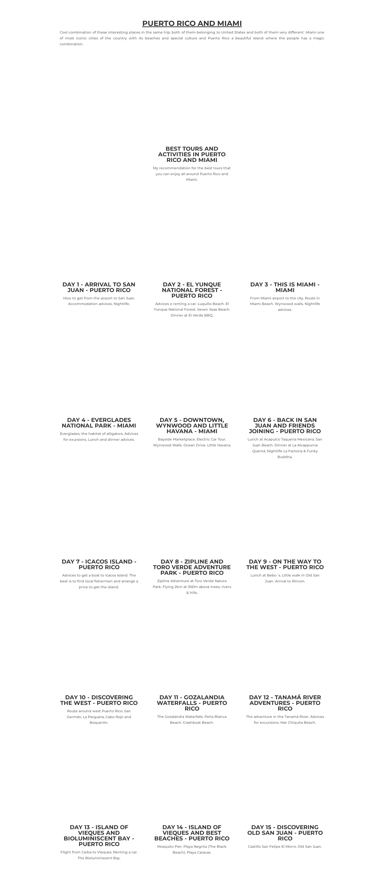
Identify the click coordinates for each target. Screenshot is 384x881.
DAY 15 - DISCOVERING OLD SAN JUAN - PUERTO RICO (285, 833)
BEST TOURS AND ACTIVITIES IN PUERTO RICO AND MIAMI (192, 154)
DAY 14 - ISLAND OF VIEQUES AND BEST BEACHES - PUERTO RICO (191, 833)
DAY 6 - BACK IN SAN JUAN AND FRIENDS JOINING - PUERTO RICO (285, 426)
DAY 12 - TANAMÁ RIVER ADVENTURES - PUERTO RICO (285, 703)
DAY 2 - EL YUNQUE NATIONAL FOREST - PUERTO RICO (192, 290)
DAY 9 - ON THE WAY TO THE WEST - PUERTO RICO (285, 564)
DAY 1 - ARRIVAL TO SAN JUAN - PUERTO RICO (98, 287)
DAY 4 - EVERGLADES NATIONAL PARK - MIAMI (99, 423)
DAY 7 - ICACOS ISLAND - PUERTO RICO (99, 564)
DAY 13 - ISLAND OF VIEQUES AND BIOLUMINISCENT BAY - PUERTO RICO (99, 835)
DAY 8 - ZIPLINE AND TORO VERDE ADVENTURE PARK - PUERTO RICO (192, 567)
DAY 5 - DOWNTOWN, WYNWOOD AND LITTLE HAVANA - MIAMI (192, 426)
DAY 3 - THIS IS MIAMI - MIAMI (285, 287)
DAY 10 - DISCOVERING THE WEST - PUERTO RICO (99, 700)
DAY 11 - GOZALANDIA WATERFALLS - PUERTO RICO (192, 703)
